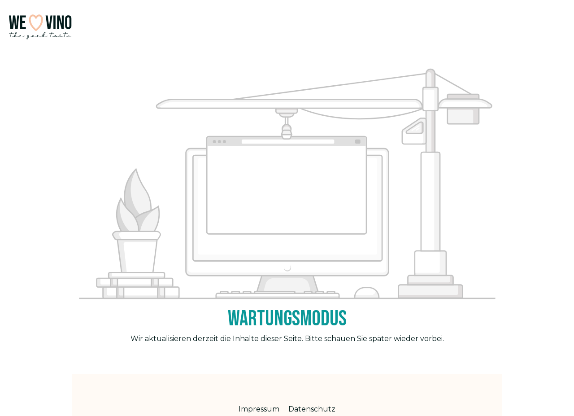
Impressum (260, 409)
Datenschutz (311, 409)
